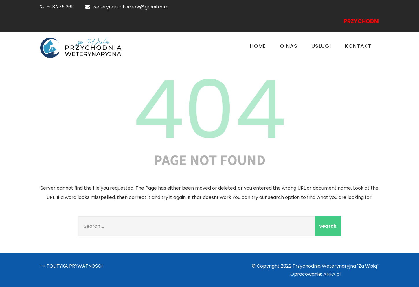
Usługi (321, 45)
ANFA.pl (332, 274)
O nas (288, 45)
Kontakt (358, 45)
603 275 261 (60, 6)
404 (209, 109)
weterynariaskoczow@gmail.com (130, 6)
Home (258, 45)
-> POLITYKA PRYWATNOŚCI (71, 266)
